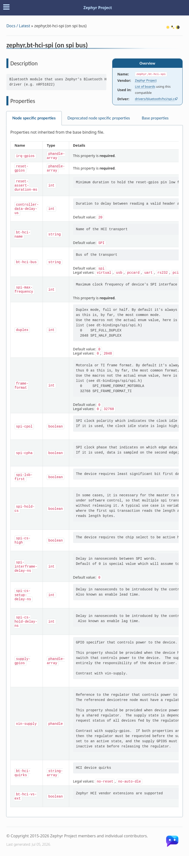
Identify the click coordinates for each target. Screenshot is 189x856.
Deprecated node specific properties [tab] (98, 118)
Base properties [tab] (155, 118)
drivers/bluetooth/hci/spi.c (154, 99)
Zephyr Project (97, 7)
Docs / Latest (18, 26)
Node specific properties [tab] (34, 118)
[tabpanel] (94, 471)
